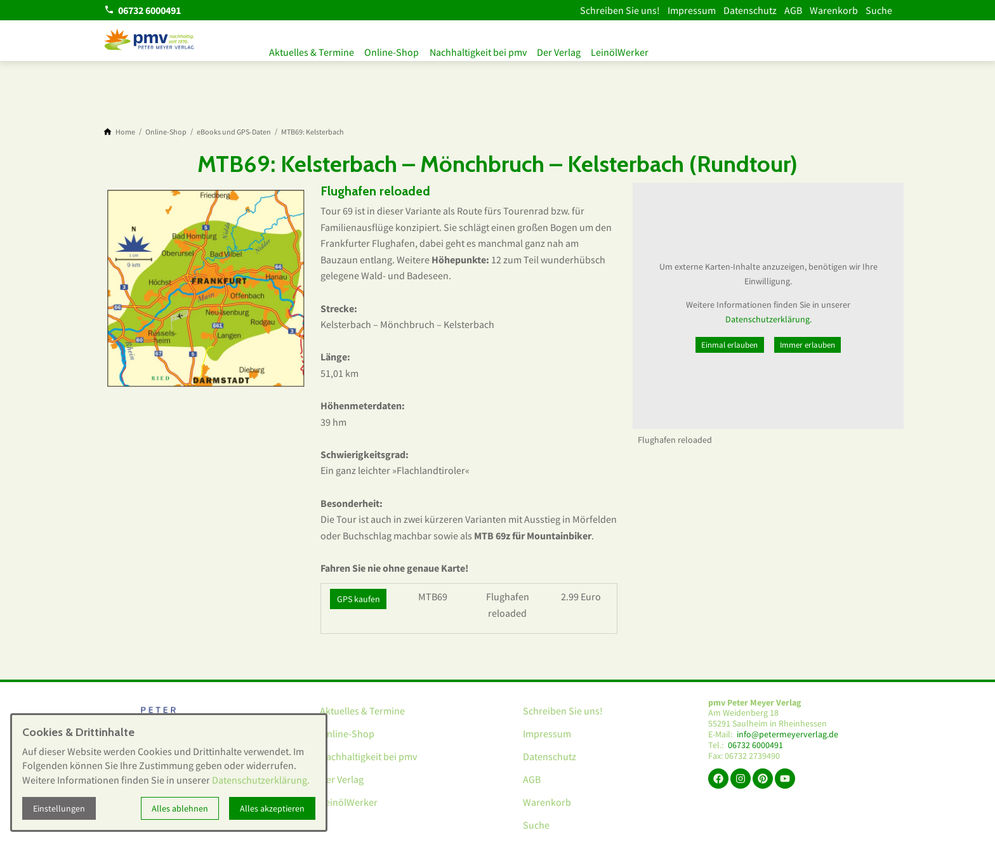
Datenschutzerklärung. (768, 319)
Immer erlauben (807, 344)
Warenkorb (834, 10)
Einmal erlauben (729, 344)
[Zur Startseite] (150, 40)
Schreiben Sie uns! (620, 10)
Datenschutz (750, 10)
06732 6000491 (755, 745)
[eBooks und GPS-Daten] (234, 132)
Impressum (692, 10)
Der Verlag (573, 49)
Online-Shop (396, 49)
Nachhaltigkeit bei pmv (487, 49)
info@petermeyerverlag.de (787, 734)
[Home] (125, 132)
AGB (793, 10)
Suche (879, 10)
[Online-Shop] (166, 132)
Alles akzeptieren (272, 808)
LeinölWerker (639, 49)
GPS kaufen (358, 599)
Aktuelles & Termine (311, 49)
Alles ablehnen (180, 808)
